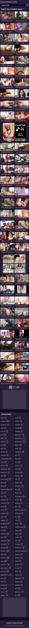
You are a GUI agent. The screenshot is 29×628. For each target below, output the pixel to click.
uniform (19, 554)
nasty (18, 448)
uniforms (19, 558)
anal (3, 428)
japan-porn (5, 564)
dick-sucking (6, 479)
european (4, 500)
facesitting (5, 503)
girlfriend (5, 534)
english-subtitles (6, 489)
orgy (18, 469)
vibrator (19, 564)
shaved (18, 523)
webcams (19, 585)
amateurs (5, 424)
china (4, 462)
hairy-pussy (5, 541)
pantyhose (19, 486)
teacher (18, 537)
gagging (4, 520)
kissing (4, 585)
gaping (4, 527)
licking (18, 428)
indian (4, 554)
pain (17, 479)
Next (17, 387)
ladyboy (4, 595)
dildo (3, 482)
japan (4, 561)
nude (17, 459)
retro (17, 506)
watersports (19, 578)
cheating (5, 455)
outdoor (19, 476)
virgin (18, 571)
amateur (5, 421)
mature (18, 445)
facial (4, 506)
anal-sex (4, 431)
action (3, 418)
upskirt (18, 561)
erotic (3, 493)
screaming (19, 513)
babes (4, 438)
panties (18, 482)
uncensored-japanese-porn (21, 551)
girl (3, 530)
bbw (3, 448)
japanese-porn (6, 575)
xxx (17, 595)
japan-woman (6, 568)
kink (3, 578)
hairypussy (5, 544)
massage (19, 431)
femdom (4, 513)
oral (17, 462)
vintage (18, 568)
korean (4, 592)
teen (18, 541)
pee (17, 489)
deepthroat (5, 472)
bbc (3, 445)
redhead (18, 503)
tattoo (18, 534)
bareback (4, 442)
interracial (5, 558)
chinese (4, 465)
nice (17, 455)
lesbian (18, 421)
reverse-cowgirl (20, 510)
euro (3, 496)
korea (4, 588)
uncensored (20, 547)
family (4, 510)
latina (18, 418)
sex (17, 517)
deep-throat (5, 469)
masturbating (20, 438)
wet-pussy (19, 592)
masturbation (20, 442)
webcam (19, 582)
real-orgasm (20, 496)
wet (17, 588)
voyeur (18, 575)
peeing (18, 493)
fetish (4, 517)
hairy (3, 537)
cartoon (4, 452)
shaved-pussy (20, 527)
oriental (19, 472)
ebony (3, 486)
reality (18, 500)
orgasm (18, 465)
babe (3, 435)
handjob (4, 547)
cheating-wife (6, 459)
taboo (18, 530)
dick (3, 476)
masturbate (19, 435)
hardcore (5, 551)
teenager (19, 544)
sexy (17, 520)
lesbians (19, 424)
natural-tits (19, 452)
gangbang (5, 523)
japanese (5, 571)
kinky (3, 582)
